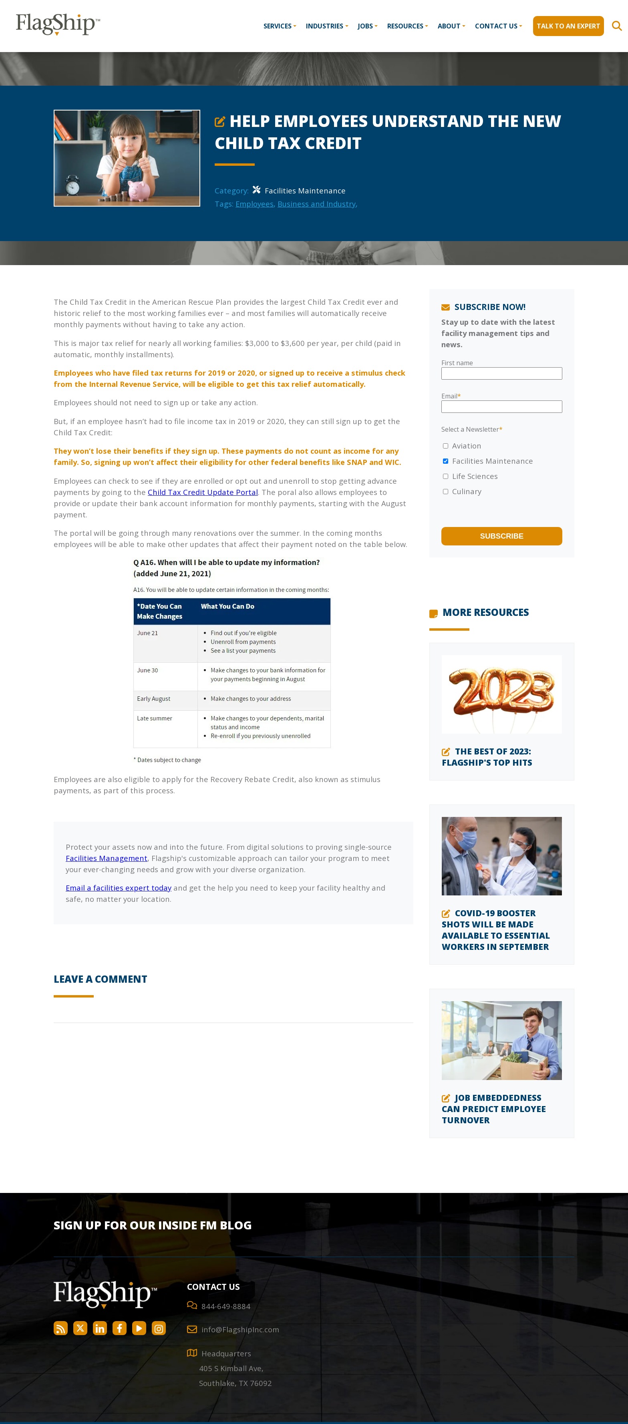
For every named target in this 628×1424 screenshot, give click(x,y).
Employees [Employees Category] (254, 204)
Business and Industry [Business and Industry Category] (317, 204)
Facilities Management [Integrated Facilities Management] (106, 858)
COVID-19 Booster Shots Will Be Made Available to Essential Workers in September (496, 929)
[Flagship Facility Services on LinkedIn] (100, 1328)
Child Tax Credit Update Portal (203, 492)
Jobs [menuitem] (365, 26)
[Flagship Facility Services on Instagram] (159, 1328)
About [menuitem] (449, 26)
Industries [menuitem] (324, 26)
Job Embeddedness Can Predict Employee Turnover (494, 1109)
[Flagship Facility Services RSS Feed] (61, 1328)
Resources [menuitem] (405, 26)
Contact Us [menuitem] (496, 26)
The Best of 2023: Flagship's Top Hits (487, 757)
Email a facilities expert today (118, 888)
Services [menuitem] (278, 26)
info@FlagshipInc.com (240, 1329)
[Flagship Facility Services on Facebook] (120, 1328)
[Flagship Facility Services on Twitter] (80, 1328)
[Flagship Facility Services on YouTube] (139, 1328)
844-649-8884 (225, 1306)
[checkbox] (501, 468)
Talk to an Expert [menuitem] (568, 26)
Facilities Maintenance (299, 190)
